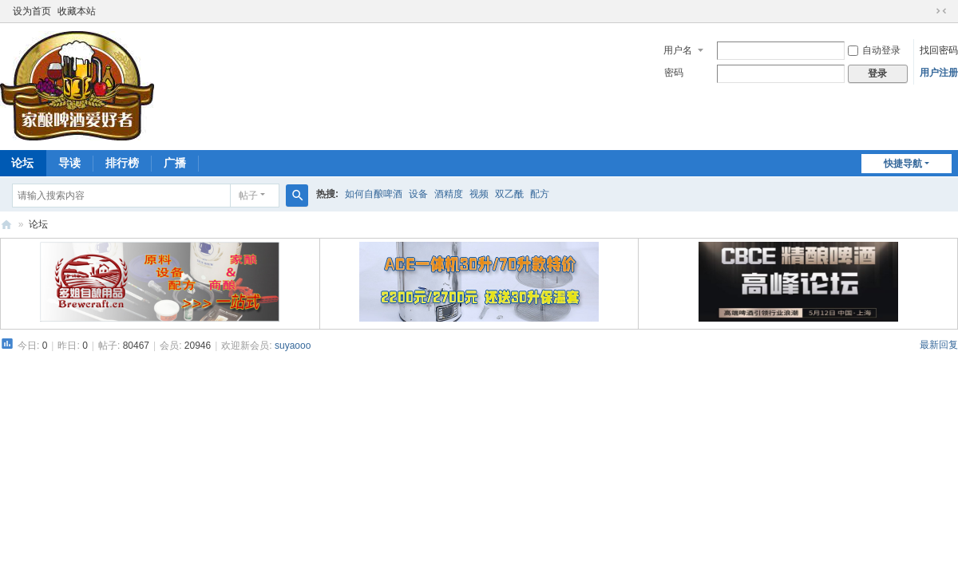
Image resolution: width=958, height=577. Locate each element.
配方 (539, 194)
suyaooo (293, 345)
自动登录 (874, 50)
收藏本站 (76, 11)
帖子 (248, 195)
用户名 (677, 50)
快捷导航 (903, 163)
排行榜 (122, 162)
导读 (69, 162)
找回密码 (939, 50)
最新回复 (939, 344)
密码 (673, 72)
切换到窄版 (941, 11)
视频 (479, 194)
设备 (418, 194)
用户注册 (939, 72)
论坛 (38, 224)
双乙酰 (509, 194)
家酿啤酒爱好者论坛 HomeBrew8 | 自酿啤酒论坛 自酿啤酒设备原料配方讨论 (6, 224)
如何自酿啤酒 (373, 194)
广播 (175, 162)
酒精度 (448, 194)
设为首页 (32, 11)
